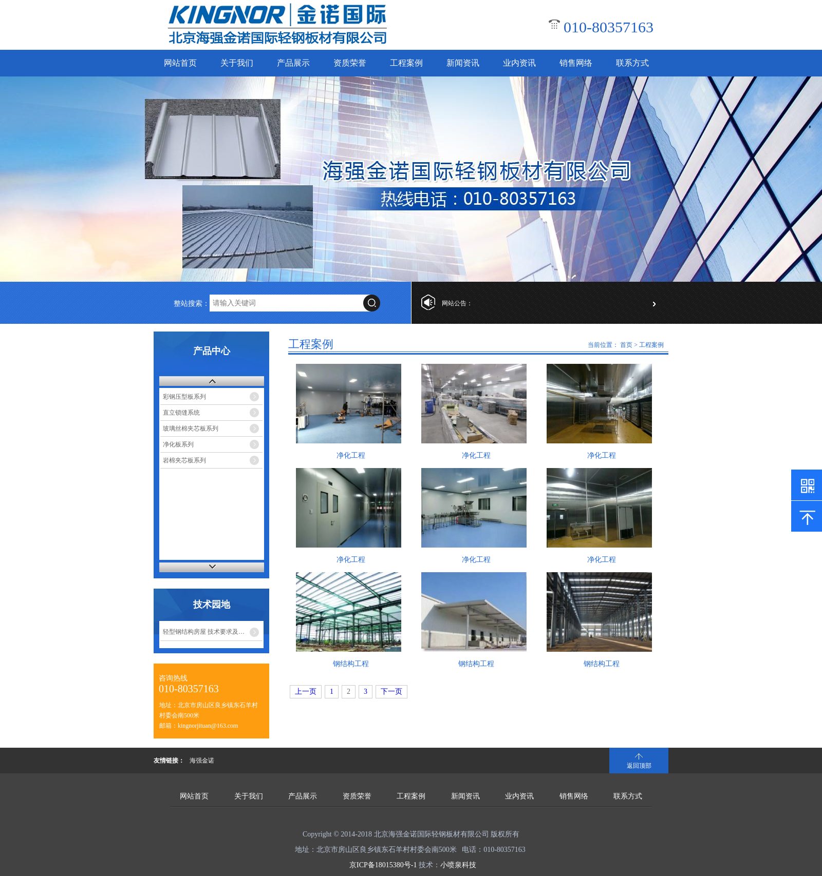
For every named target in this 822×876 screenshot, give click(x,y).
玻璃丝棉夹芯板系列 (190, 428)
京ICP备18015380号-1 (383, 865)
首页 (626, 344)
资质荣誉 (349, 63)
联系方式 (632, 63)
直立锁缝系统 (181, 412)
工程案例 (406, 63)
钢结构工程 (351, 664)
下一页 (391, 691)
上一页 (305, 691)
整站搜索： (192, 303)
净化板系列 (178, 444)
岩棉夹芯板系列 (184, 460)
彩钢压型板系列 (184, 396)
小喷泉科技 (458, 865)
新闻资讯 (462, 63)
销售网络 (575, 63)
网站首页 (180, 63)
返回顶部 (639, 765)
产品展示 (293, 63)
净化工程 (351, 455)
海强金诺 (202, 760)
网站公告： (457, 303)
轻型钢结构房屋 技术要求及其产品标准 (213, 631)
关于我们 (236, 63)
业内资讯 (519, 63)
